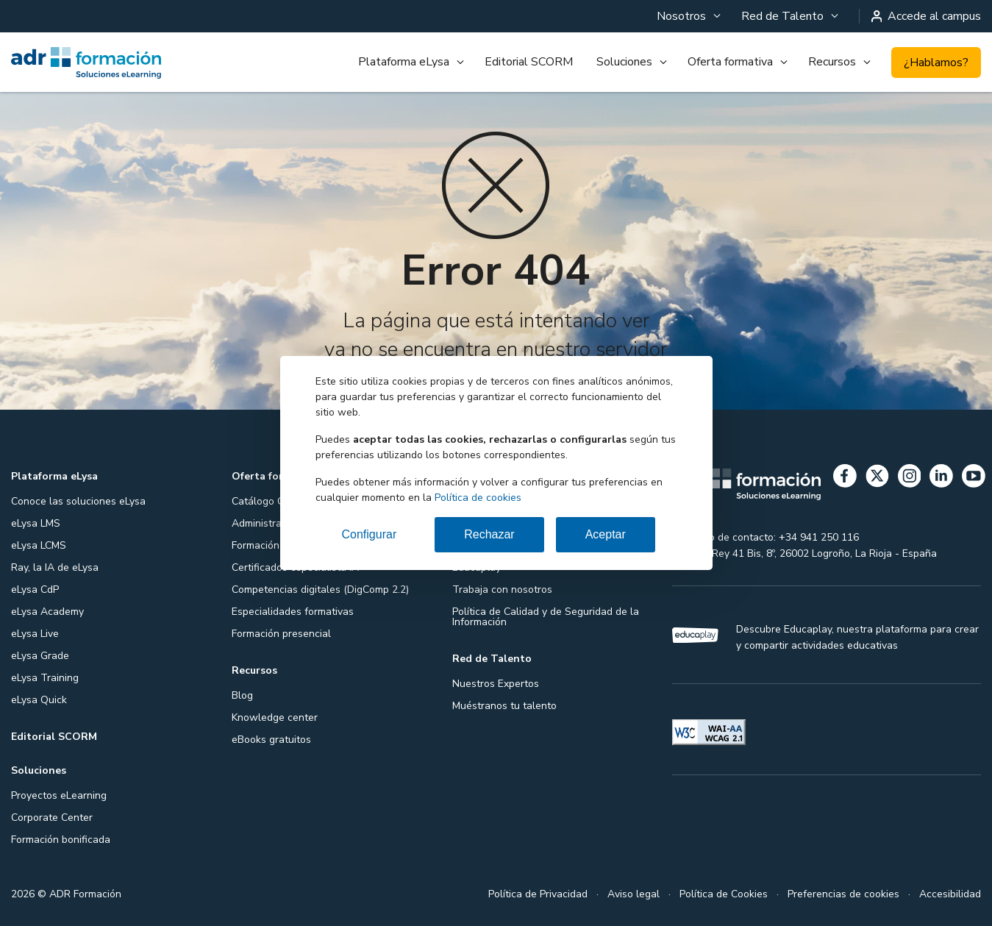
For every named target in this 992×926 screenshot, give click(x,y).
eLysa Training (45, 678)
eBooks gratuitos (271, 740)
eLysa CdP (35, 589)
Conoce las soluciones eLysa (78, 501)
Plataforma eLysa (403, 62)
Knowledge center (275, 717)
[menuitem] (687, 16)
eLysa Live (35, 634)
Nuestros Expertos (495, 684)
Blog (242, 695)
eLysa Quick (39, 700)
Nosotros (681, 16)
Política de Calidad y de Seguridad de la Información (545, 617)
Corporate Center (52, 818)
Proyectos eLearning (59, 795)
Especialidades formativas (293, 612)
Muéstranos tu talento (504, 706)
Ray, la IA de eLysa (55, 567)
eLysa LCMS (38, 545)
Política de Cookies (723, 894)
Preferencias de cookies (843, 894)
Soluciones (624, 62)
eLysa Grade (40, 656)
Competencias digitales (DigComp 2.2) (320, 589)
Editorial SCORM (529, 62)
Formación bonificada (60, 840)
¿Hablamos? (936, 62)
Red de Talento (782, 16)
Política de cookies (478, 498)
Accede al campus (926, 16)
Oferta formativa (730, 62)
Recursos (832, 62)
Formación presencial (281, 634)
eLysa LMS (35, 523)
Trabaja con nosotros (502, 589)
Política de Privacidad (538, 894)
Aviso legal (633, 894)
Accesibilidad (950, 894)
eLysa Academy (47, 612)
